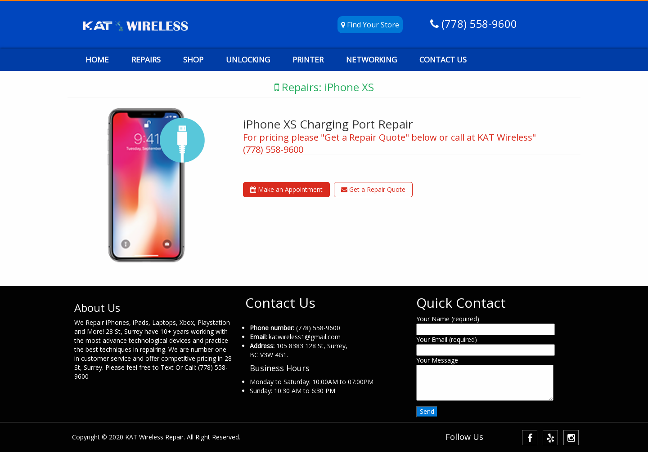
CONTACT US (443, 59)
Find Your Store (370, 25)
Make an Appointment (286, 189)
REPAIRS (146, 59)
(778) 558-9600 (478, 23)
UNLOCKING (248, 59)
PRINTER (308, 59)
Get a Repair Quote (373, 189)
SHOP (193, 59)
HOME (97, 59)
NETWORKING (371, 59)
